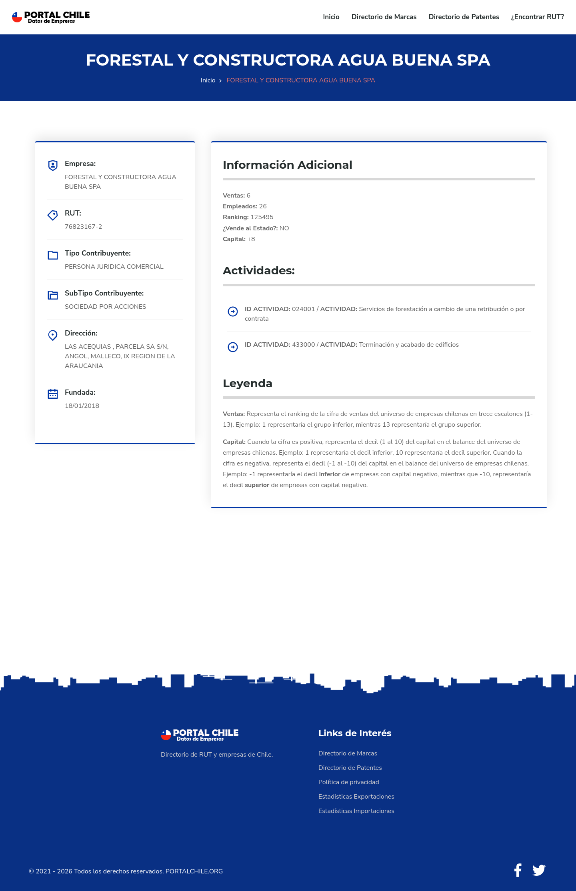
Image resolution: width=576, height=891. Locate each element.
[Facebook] (518, 871)
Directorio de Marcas (384, 17)
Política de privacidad (348, 782)
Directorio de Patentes (464, 17)
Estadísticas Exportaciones (356, 796)
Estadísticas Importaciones (356, 811)
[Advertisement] (288, 608)
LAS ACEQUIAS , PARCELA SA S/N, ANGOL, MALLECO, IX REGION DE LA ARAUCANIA (120, 356)
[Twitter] (539, 871)
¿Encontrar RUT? (537, 17)
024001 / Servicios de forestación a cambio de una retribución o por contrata (385, 314)
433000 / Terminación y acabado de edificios (352, 344)
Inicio (331, 17)
